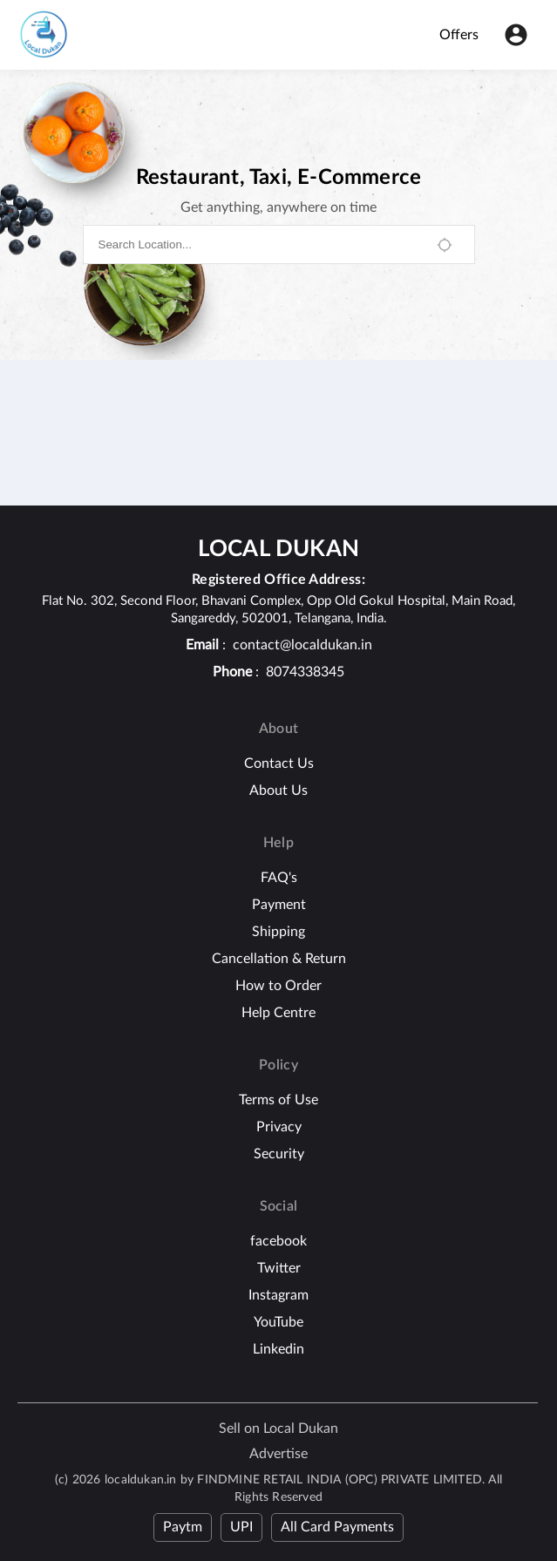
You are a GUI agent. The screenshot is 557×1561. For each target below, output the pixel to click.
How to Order (278, 986)
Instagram (278, 1295)
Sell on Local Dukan (278, 1428)
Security (279, 1154)
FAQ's (279, 878)
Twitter (279, 1268)
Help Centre (278, 1013)
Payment (279, 905)
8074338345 (305, 672)
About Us (278, 790)
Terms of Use (278, 1100)
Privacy (279, 1127)
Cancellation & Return (279, 959)
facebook (278, 1241)
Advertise (278, 1454)
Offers (459, 35)
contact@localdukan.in (302, 645)
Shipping (278, 932)
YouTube (278, 1322)
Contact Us (279, 763)
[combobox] (258, 244)
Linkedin (278, 1349)
